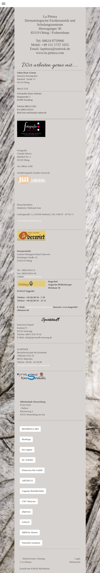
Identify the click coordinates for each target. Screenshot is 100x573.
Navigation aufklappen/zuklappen (50, 3)
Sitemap (41, 558)
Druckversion (28, 558)
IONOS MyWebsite (40, 568)
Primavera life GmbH (32, 470)
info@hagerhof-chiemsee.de (39, 307)
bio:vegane (27, 449)
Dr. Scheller (27, 460)
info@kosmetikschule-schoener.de (33, 365)
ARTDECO (27, 480)
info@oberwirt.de (33, 276)
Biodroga (26, 439)
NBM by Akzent (30, 532)
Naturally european (31, 542)
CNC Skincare (29, 501)
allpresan (26, 511)
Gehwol (25, 522)
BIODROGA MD (30, 429)
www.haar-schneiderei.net (29, 220)
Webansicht (74, 562)
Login (77, 558)
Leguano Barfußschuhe (33, 491)
